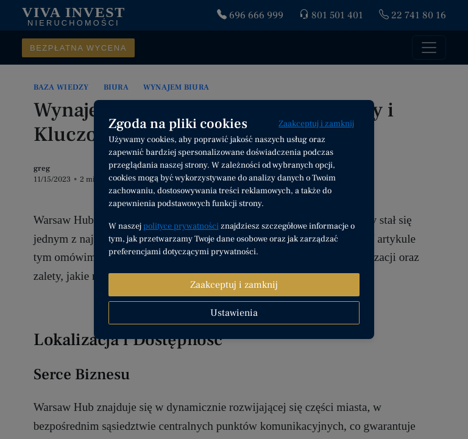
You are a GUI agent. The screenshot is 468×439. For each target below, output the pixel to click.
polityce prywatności (181, 226)
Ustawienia (234, 313)
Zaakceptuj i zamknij (316, 123)
